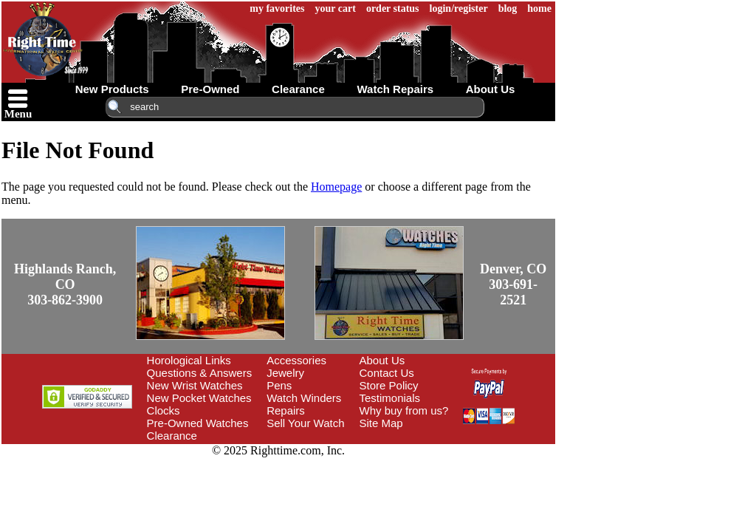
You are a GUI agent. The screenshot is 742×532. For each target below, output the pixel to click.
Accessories (352, 347)
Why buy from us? (459, 397)
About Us (438, 347)
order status (503, 8)
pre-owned (265, 89)
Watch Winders (359, 384)
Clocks (219, 397)
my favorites (387, 8)
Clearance (227, 422)
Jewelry (341, 359)
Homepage (336, 186)
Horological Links (244, 347)
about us (546, 89)
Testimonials (445, 384)
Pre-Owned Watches (253, 409)
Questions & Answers (255, 359)
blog (618, 8)
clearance (353, 89)
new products (168, 89)
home (650, 8)
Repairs (341, 397)
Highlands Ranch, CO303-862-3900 (117, 271)
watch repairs (450, 89)
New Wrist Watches (250, 372)
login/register (569, 8)
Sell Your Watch (360, 409)
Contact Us (442, 359)
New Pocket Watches (254, 384)
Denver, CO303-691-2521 (575, 271)
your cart (446, 8)
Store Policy (444, 372)
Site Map (436, 409)
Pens (334, 372)
